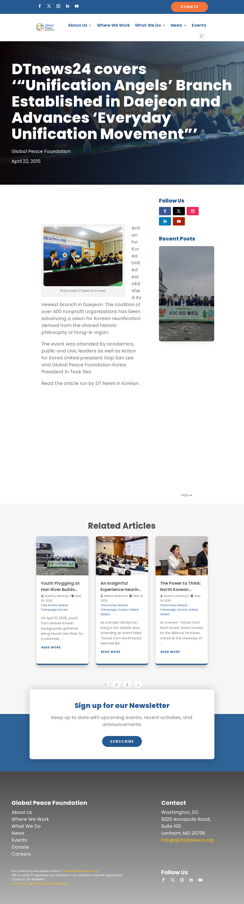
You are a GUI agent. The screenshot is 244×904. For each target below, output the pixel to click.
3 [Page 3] (127, 684)
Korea (63, 609)
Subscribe (122, 741)
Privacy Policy (21, 883)
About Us (77, 25)
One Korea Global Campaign (54, 607)
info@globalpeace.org (187, 840)
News (176, 25)
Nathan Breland (114, 596)
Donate (189, 7)
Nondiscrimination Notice (50, 883)
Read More (51, 647)
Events (199, 25)
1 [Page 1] (105, 684)
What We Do (148, 25)
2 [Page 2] (116, 684)
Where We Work (113, 25)
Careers (21, 854)
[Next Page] (138, 684)
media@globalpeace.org (80, 871)
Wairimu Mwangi (56, 596)
